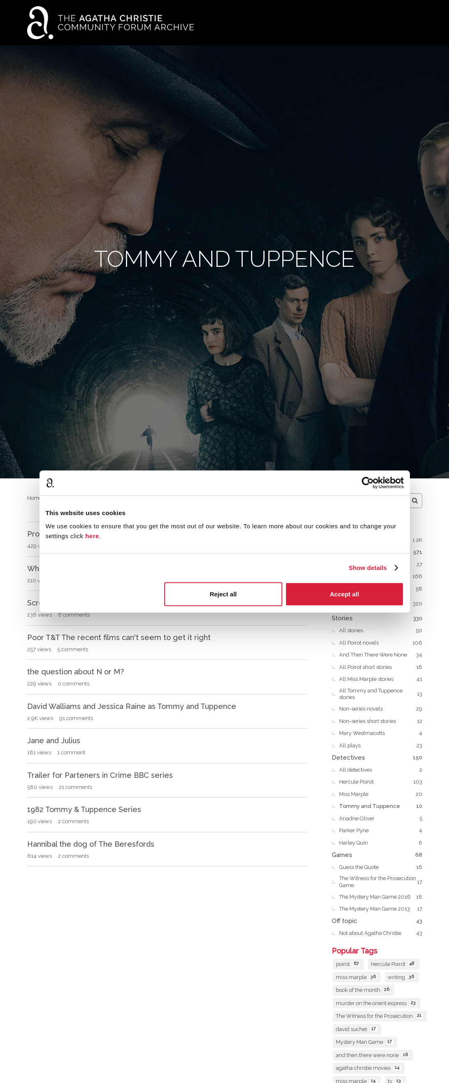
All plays (380, 746)
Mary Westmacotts (380, 733)
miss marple (357, 977)
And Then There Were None (380, 655)
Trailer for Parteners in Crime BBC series (100, 775)
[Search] (414, 500)
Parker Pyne (380, 830)
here (92, 535)
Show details (368, 567)
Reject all (223, 593)
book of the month (363, 990)
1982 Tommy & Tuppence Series (84, 809)
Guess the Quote (380, 867)
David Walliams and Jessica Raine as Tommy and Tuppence (131, 706)
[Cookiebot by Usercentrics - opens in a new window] (368, 483)
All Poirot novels (380, 643)
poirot (348, 964)
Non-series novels (380, 709)
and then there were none (373, 1055)
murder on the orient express (377, 1003)
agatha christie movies (369, 1068)
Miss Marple (380, 794)
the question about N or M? (75, 671)
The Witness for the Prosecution (380, 1016)
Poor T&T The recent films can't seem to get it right (119, 637)
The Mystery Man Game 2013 (380, 909)
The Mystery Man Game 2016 (380, 897)
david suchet (357, 1029)
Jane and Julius (53, 740)
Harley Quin (380, 843)
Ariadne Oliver (380, 819)
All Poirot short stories (380, 667)
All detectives (380, 770)
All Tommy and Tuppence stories (380, 693)
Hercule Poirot (380, 782)
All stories (380, 630)
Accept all (344, 593)
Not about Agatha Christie (380, 933)
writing (402, 977)
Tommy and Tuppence (380, 806)
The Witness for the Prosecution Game (380, 881)
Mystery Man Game (365, 1042)
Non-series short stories (380, 721)
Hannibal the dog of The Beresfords (90, 844)
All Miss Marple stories (380, 679)
